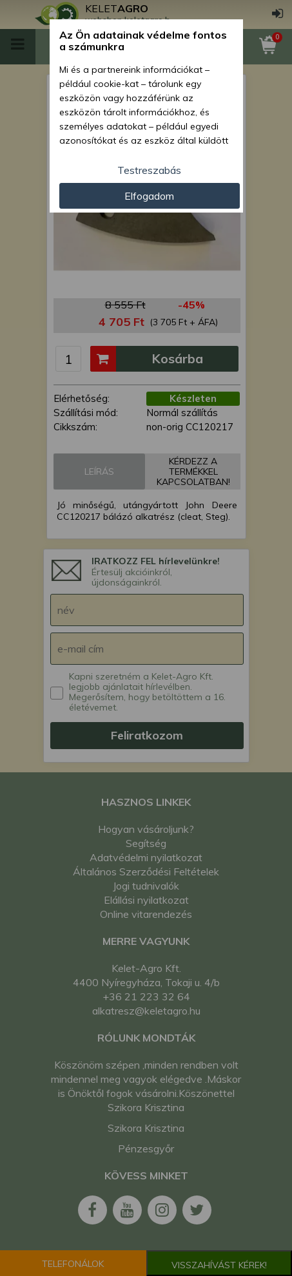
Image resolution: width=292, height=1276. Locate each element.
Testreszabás (149, 170)
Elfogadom (149, 195)
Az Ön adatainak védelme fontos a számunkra (143, 41)
